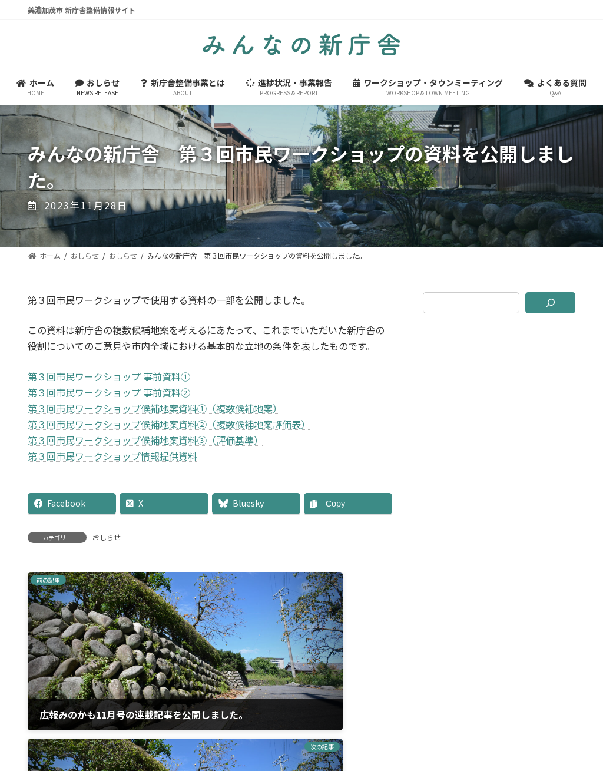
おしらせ (106, 537)
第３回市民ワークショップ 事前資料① (109, 376)
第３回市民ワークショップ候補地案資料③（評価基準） (145, 440)
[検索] (550, 302)
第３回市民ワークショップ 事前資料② (109, 392)
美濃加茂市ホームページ (301, 705)
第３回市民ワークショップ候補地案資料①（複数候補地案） (155, 408)
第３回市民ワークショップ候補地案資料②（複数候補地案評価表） (169, 424)
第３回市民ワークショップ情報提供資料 (112, 456)
